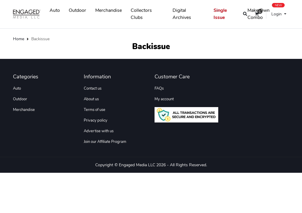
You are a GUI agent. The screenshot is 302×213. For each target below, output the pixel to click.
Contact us (92, 88)
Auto (55, 10)
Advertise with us (99, 131)
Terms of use (94, 109)
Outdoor (77, 10)
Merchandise (108, 10)
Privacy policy (95, 120)
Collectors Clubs (141, 14)
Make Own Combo (266, 13)
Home (18, 39)
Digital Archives (182, 14)
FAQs (159, 88)
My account (164, 99)
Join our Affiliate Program (105, 141)
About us (91, 99)
